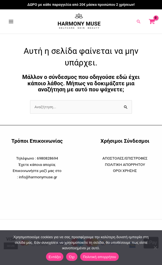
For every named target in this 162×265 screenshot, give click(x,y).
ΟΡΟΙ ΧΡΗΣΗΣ (125, 170)
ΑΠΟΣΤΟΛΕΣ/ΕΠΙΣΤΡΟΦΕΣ (125, 158)
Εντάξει (55, 257)
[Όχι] (155, 247)
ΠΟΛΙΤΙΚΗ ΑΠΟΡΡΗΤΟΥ (125, 164)
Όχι (72, 257)
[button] (138, 21)
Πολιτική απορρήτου (99, 257)
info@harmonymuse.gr (38, 177)
